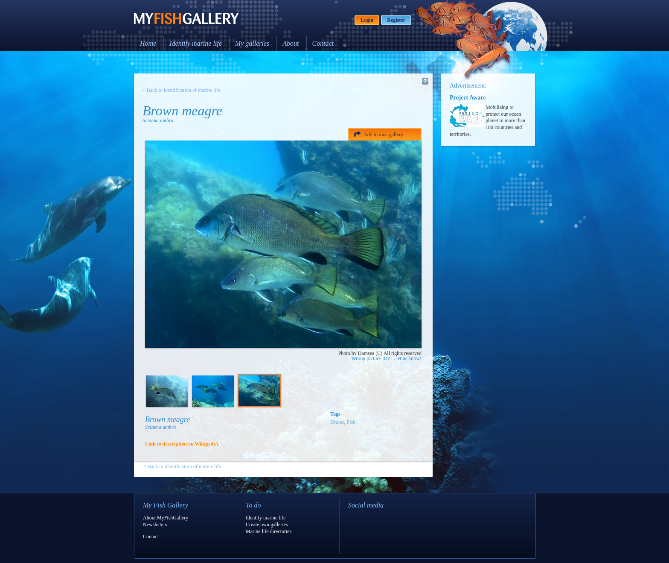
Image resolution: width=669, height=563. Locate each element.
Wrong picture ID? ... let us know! (387, 358)
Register (396, 20)
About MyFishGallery (165, 518)
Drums (337, 422)
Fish (351, 422)
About (290, 43)
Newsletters (155, 525)
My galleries (252, 43)
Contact (323, 43)
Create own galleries (267, 525)
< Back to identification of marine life (181, 90)
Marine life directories (268, 531)
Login (367, 20)
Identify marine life (195, 43)
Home (148, 43)
